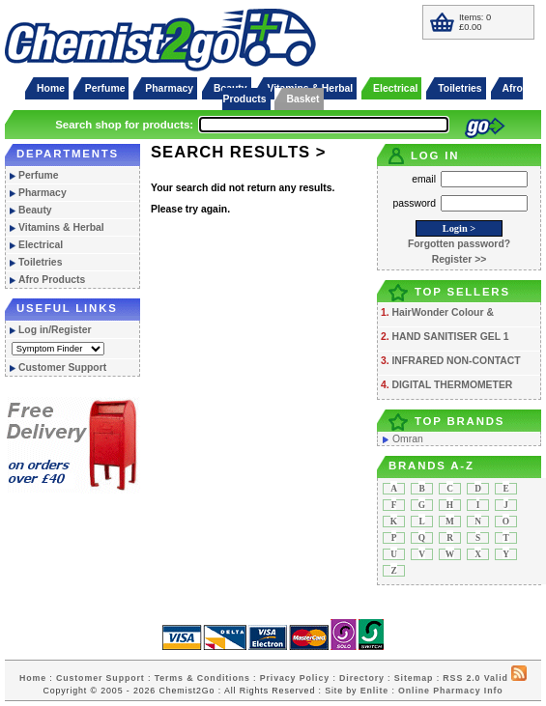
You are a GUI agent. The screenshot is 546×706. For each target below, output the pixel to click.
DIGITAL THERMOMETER (451, 385)
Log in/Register (55, 330)
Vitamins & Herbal (61, 227)
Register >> (459, 259)
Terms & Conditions (202, 678)
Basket (302, 99)
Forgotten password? (459, 244)
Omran (407, 439)
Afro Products (51, 279)
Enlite (374, 690)
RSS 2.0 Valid (475, 678)
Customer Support (62, 367)
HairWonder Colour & (442, 312)
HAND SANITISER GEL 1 (449, 336)
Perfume (105, 88)
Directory (362, 678)
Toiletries (459, 88)
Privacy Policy (295, 678)
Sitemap (414, 678)
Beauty (35, 210)
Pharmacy (169, 88)
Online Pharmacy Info (450, 690)
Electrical (395, 88)
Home (51, 88)
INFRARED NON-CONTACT (455, 360)
